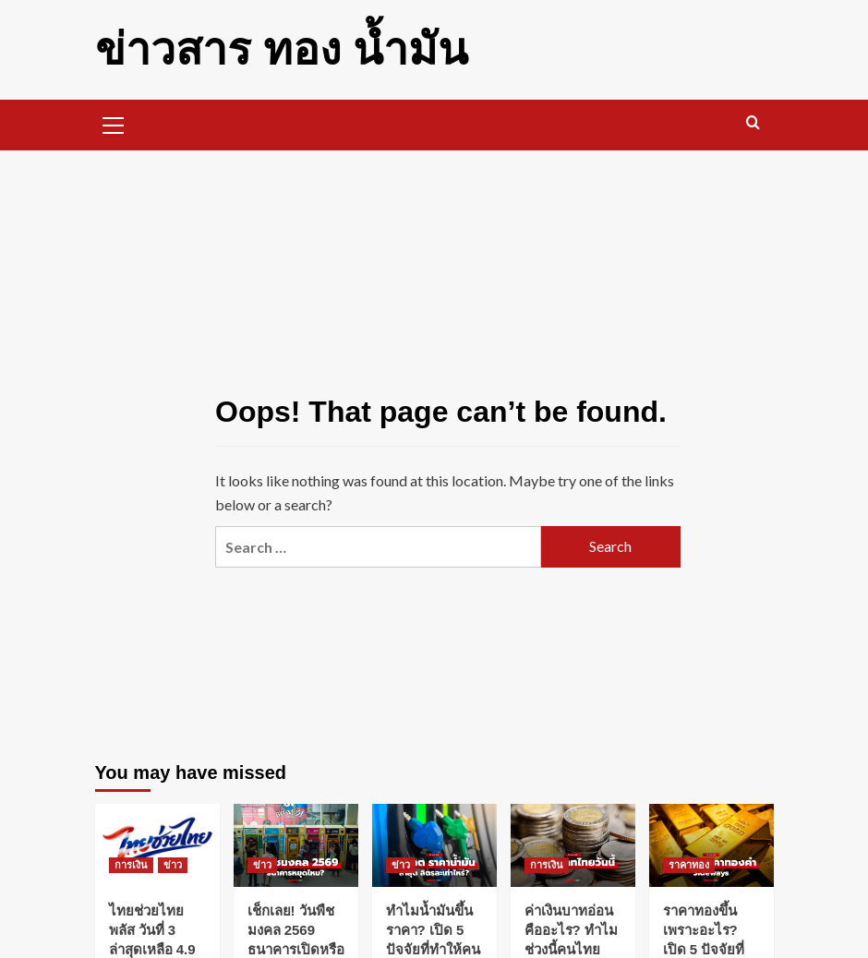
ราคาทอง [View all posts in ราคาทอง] (689, 864)
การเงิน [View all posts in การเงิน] (131, 864)
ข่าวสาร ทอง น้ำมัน (282, 49)
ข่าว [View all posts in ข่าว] (172, 864)
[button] (113, 123)
